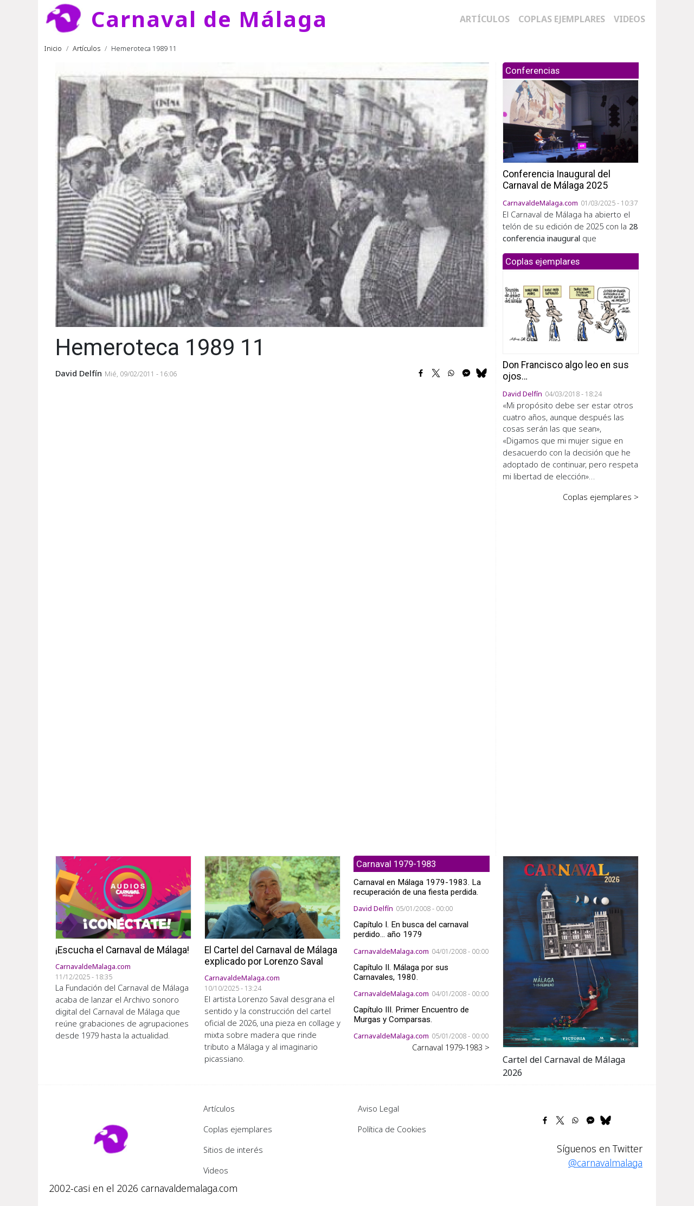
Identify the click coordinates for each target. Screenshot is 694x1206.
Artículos (485, 19)
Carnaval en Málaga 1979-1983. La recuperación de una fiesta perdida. (417, 887)
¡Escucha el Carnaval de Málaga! (122, 950)
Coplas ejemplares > (601, 496)
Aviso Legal (378, 1108)
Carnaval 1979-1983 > (451, 1047)
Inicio (53, 48)
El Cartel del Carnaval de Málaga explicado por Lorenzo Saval (270, 956)
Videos (629, 19)
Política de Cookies (392, 1129)
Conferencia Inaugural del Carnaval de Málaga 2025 (557, 180)
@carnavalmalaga (605, 1162)
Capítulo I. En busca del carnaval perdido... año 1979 (411, 929)
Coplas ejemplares (561, 19)
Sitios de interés (233, 1149)
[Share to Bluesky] (481, 373)
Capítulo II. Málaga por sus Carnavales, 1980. (401, 972)
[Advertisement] (571, 671)
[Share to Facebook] (420, 373)
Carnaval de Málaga (209, 19)
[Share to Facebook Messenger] (466, 373)
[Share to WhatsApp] (451, 373)
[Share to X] (435, 373)
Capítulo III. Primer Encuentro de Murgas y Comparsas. (411, 1014)
